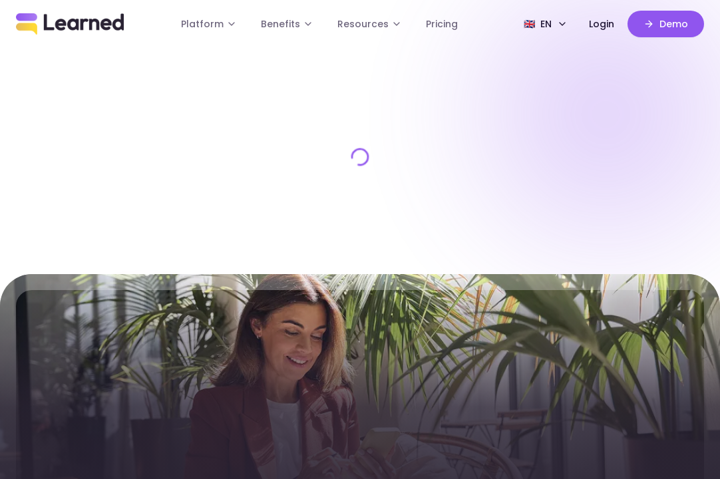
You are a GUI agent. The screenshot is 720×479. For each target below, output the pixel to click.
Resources (369, 24)
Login (601, 24)
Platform (209, 24)
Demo (665, 24)
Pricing (442, 24)
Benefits (287, 24)
